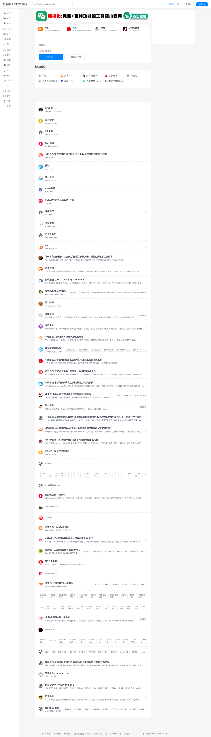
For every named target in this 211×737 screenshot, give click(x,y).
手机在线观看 (109, 551)
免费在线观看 (103, 652)
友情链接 (57, 734)
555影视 (54, 607)
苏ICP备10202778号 (113, 734)
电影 (80, 474)
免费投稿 (201, 4)
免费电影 (123, 596)
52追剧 (117, 395)
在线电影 (125, 641)
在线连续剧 (133, 641)
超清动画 (101, 641)
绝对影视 (42, 641)
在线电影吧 (73, 293)
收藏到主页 (74, 57)
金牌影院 (68, 709)
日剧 (56, 474)
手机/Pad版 (46, 734)
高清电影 (117, 641)
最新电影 (87, 551)
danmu (143, 652)
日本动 (107, 607)
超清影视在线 (62, 641)
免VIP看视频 (108, 350)
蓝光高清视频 (70, 350)
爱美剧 (122, 474)
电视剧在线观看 (114, 596)
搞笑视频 (106, 585)
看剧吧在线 (128, 395)
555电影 (47, 607)
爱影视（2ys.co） (139, 350)
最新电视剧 (97, 551)
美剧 (50, 474)
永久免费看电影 (84, 596)
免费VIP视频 (99, 607)
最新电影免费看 (63, 596)
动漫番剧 (82, 652)
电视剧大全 (124, 652)
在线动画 (143, 641)
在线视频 (143, 315)
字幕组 (105, 474)
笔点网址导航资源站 (15, 4)
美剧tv (129, 475)
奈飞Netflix (70, 608)
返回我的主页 (173, 4)
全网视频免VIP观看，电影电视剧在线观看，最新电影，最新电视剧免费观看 (119, 293)
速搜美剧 (88, 474)
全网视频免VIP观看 (123, 350)
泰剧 (68, 474)
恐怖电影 (62, 607)
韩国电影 (113, 607)
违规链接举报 (45, 51)
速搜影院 (42, 474)
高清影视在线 (73, 641)
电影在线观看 (102, 596)
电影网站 (114, 652)
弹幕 (53, 652)
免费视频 (125, 585)
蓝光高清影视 (83, 350)
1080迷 (46, 652)
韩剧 (62, 474)
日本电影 (121, 607)
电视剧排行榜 (122, 551)
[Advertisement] (84, 96)
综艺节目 (114, 709)
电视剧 (105, 709)
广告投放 (187, 4)
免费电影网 (131, 596)
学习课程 (91, 652)
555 (41, 608)
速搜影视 (97, 474)
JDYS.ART (52, 641)
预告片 (143, 585)
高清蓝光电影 (96, 350)
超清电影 (83, 641)
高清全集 (143, 709)
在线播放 (133, 709)
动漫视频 (123, 709)
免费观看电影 (43, 596)
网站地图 (67, 734)
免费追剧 (53, 596)
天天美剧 (113, 474)
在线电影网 (85, 293)
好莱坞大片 (134, 551)
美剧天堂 (137, 474)
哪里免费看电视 (140, 395)
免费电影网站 (142, 596)
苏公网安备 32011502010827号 (155, 734)
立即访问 (51, 57)
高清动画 (109, 641)
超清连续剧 (91, 641)
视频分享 (115, 585)
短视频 (97, 585)
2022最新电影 (80, 607)
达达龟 (143, 551)
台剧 (74, 474)
